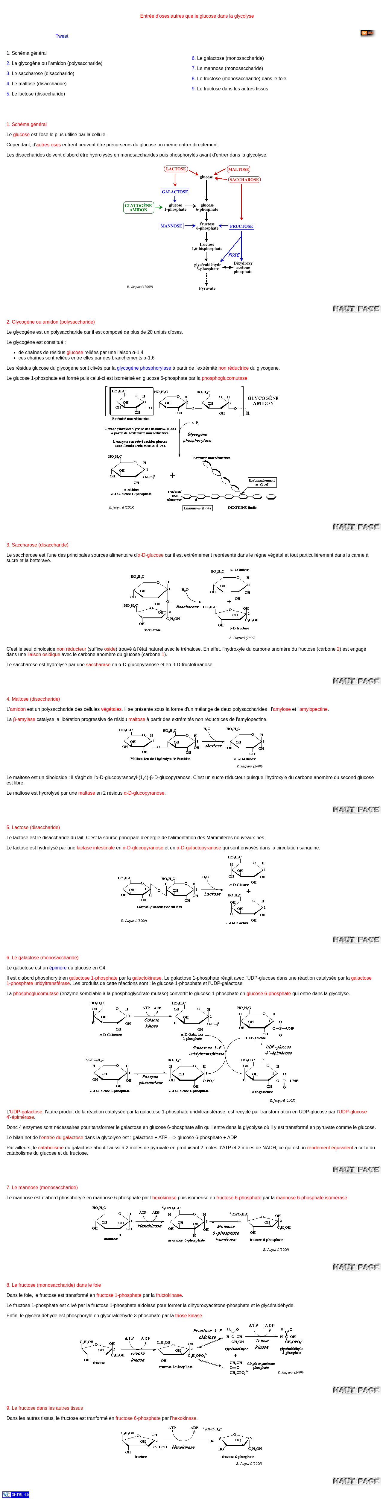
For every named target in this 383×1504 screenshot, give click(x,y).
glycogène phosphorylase (144, 368)
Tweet (62, 36)
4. (8, 83)
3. (8, 73)
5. (8, 93)
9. (194, 88)
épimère (58, 967)
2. (8, 63)
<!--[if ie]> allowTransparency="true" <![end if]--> (30, 35)
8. (194, 78)
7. (194, 68)
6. (194, 58)
